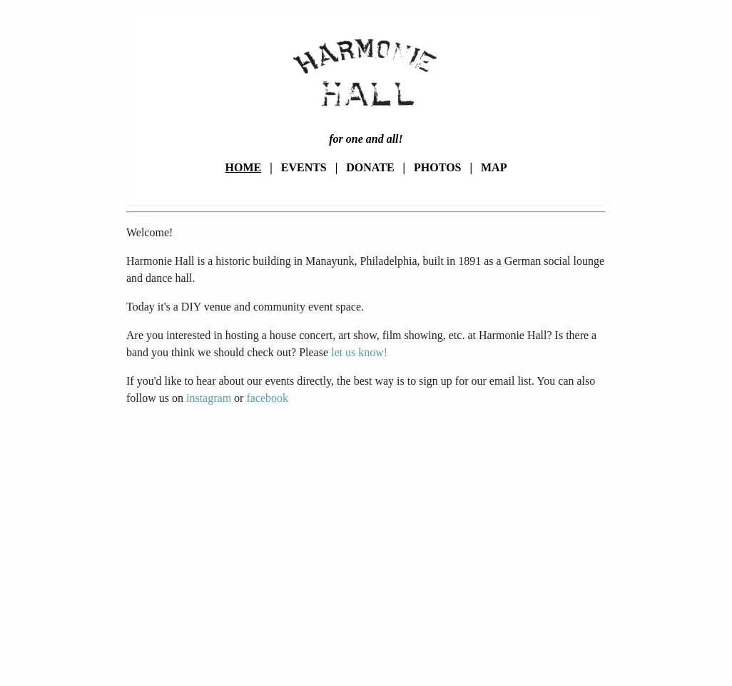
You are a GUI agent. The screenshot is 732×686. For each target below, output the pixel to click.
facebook (267, 398)
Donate (370, 167)
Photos (437, 167)
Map (494, 167)
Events (304, 167)
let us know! (359, 352)
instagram (208, 398)
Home (243, 167)
